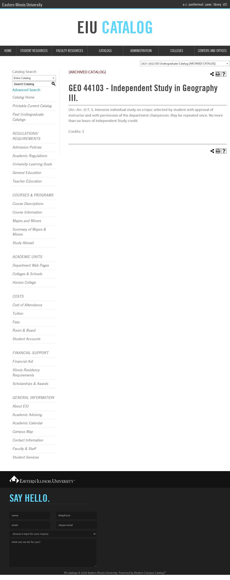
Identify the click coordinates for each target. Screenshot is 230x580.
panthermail (196, 4)
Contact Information (27, 440)
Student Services (25, 457)
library (217, 4)
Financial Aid (22, 361)
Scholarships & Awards (30, 384)
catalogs (72, 572)
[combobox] (185, 63)
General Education (26, 173)
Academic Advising (27, 415)
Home (8, 51)
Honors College (24, 282)
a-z (185, 4)
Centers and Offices (212, 51)
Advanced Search (26, 90)
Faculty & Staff (24, 449)
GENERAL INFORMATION (33, 398)
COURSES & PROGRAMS (32, 195)
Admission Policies (26, 147)
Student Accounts (26, 339)
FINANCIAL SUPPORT (30, 353)
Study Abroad (22, 243)
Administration (141, 51)
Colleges (176, 51)
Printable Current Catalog (31, 106)
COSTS (18, 296)
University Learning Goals (32, 164)
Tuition (17, 313)
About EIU (20, 406)
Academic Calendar (27, 423)
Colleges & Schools (27, 274)
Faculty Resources (69, 51)
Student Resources (34, 51)
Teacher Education (27, 181)
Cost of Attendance (27, 305)
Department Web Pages (30, 265)
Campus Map (22, 431)
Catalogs (105, 51)
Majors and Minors (26, 221)
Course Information (27, 212)
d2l (225, 4)
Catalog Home (23, 97)
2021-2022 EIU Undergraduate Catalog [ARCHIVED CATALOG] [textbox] (178, 63)
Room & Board (23, 330)
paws (208, 4)
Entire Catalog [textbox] (22, 78)
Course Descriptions (27, 204)
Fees (16, 322)
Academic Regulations (29, 156)
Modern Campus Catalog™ (150, 572)
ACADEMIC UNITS (27, 257)
